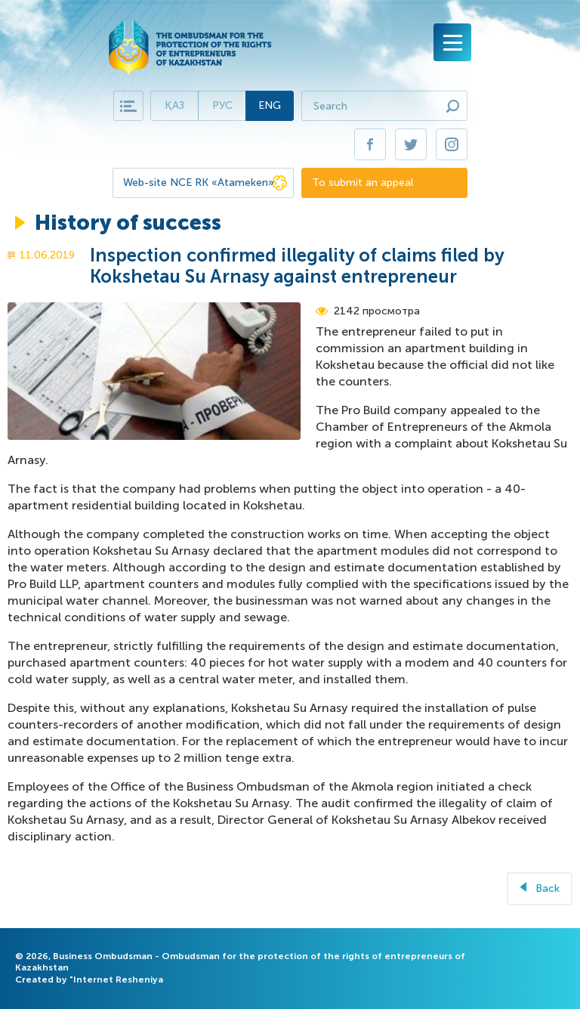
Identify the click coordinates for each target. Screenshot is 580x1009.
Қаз (174, 105)
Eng (269, 105)
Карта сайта (128, 106)
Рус (222, 105)
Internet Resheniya (118, 979)
